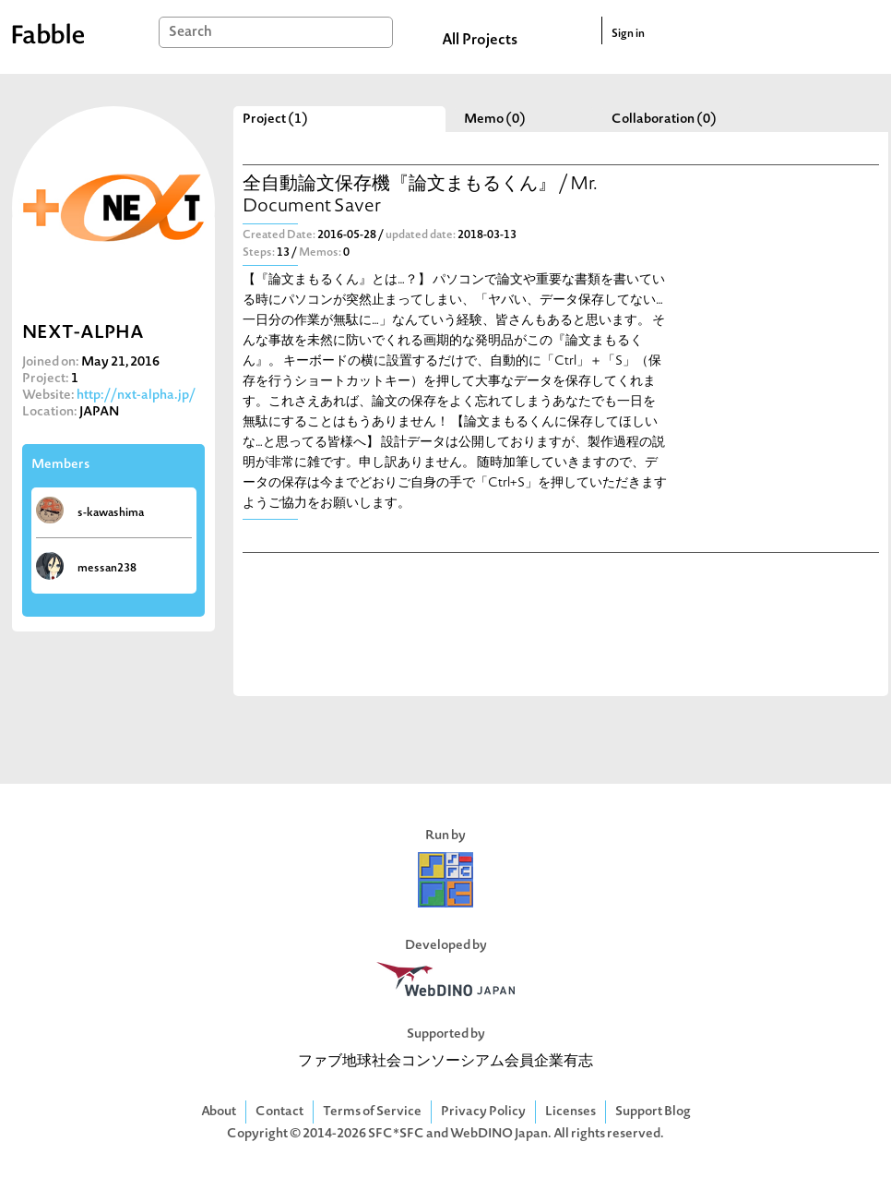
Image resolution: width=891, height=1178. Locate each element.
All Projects (479, 40)
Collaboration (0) (664, 119)
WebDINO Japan (499, 1134)
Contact (279, 1112)
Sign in (628, 34)
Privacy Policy (483, 1112)
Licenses (570, 1112)
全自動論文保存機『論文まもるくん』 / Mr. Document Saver (420, 196)
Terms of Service (372, 1112)
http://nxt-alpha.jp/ (136, 396)
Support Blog (653, 1112)
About (218, 1112)
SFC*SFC (396, 1134)
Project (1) (275, 119)
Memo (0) (495, 119)
